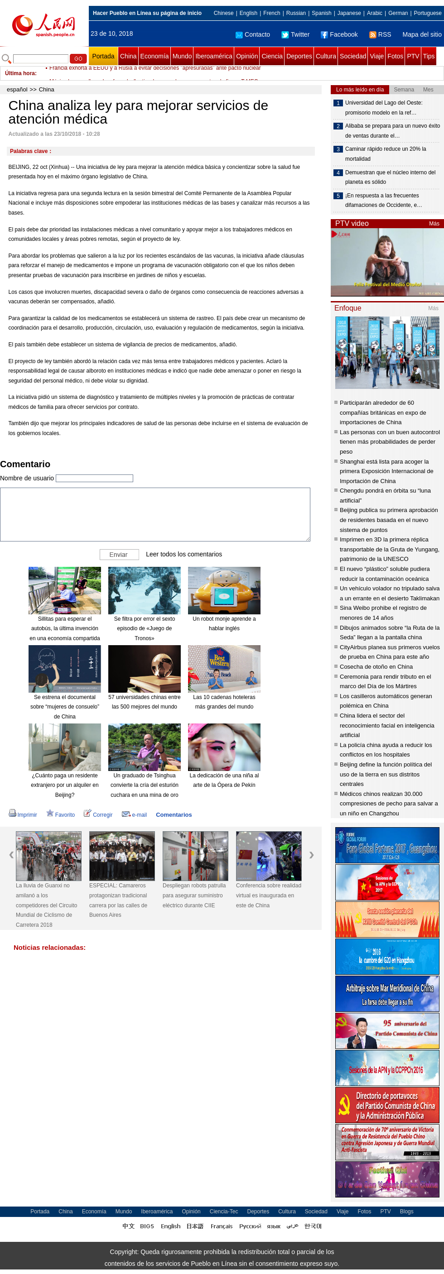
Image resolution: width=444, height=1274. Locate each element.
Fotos (395, 56)
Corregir (98, 815)
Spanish (321, 13)
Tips (429, 56)
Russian (296, 13)
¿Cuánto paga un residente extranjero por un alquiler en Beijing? (64, 785)
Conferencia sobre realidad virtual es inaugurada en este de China (268, 895)
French (271, 13)
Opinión (247, 56)
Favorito (60, 815)
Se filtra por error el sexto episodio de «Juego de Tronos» (144, 629)
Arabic (374, 13)
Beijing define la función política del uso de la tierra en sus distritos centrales (386, 774)
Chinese (224, 13)
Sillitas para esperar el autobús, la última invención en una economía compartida (64, 629)
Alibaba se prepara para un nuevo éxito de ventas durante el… (392, 131)
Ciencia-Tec (224, 1211)
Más (434, 223)
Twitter (295, 34)
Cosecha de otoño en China (376, 666)
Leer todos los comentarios (184, 554)
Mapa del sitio (422, 34)
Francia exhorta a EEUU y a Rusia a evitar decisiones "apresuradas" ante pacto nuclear (155, 73)
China (128, 56)
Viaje (377, 56)
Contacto (253, 34)
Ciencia (272, 56)
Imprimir (23, 815)
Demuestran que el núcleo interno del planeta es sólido (390, 177)
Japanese (349, 13)
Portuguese (428, 13)
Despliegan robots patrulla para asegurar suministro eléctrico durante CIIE (194, 895)
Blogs (407, 1211)
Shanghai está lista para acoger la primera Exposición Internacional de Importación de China (387, 471)
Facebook (339, 34)
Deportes (299, 56)
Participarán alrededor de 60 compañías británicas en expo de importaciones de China (383, 412)
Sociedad (353, 56)
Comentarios (174, 814)
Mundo (182, 56)
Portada (103, 56)
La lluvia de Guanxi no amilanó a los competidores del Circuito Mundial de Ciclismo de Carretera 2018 (46, 905)
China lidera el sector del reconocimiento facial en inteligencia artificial (387, 725)
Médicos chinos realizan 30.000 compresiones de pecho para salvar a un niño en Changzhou (389, 803)
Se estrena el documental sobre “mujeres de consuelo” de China (64, 707)
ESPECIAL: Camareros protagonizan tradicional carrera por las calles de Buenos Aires (118, 900)
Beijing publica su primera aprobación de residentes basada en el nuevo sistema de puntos (389, 520)
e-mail (134, 815)
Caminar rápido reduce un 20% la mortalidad (385, 154)
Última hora (20, 73)
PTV (413, 56)
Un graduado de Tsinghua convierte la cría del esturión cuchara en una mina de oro (145, 785)
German (398, 13)
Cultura (326, 56)
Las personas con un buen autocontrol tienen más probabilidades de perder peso (390, 442)
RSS (380, 34)
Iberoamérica (213, 56)
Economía (154, 56)
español (17, 89)
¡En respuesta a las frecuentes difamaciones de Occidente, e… (383, 200)
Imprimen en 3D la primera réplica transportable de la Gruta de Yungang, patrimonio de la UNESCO (389, 549)
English (248, 13)
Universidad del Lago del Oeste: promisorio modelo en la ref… (384, 108)
